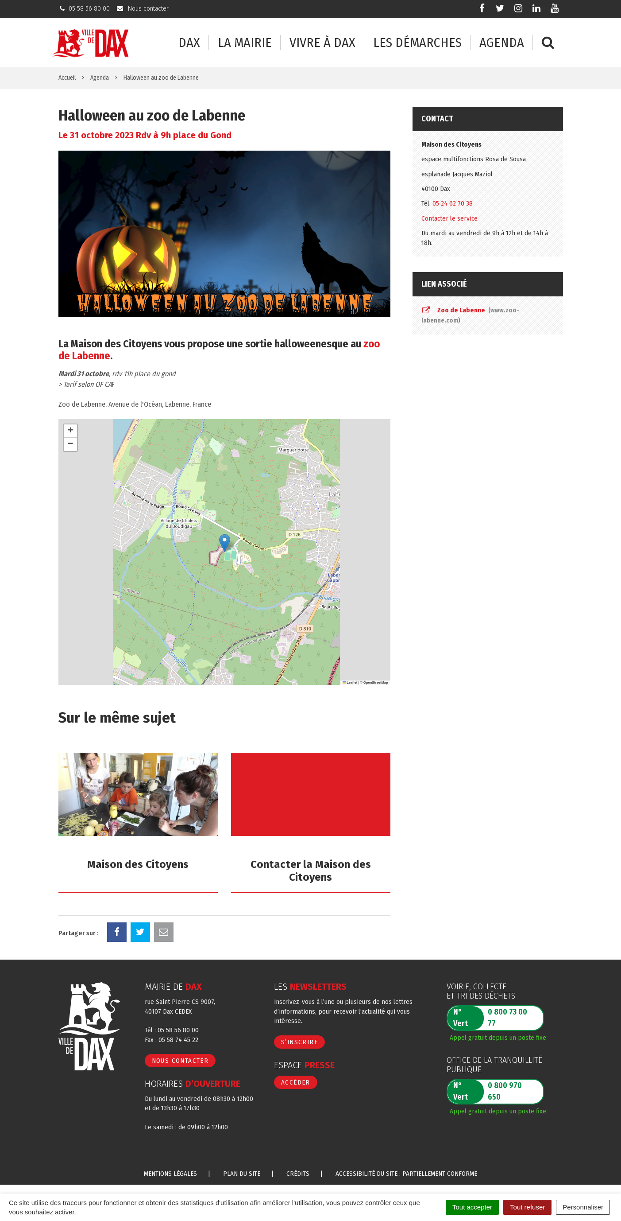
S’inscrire (299, 1042)
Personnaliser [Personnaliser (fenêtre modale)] (583, 1207)
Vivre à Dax (322, 43)
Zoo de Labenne (470, 315)
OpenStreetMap (375, 682)
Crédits (297, 1174)
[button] (224, 543)
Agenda (501, 43)
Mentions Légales (170, 1174)
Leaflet (350, 682)
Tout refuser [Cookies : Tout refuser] (527, 1207)
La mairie (245, 43)
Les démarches (417, 43)
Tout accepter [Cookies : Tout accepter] (472, 1207)
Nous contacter (180, 1061)
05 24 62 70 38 (452, 203)
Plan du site (241, 1174)
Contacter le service (449, 218)
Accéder (295, 1082)
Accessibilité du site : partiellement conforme (406, 1174)
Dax (189, 43)
